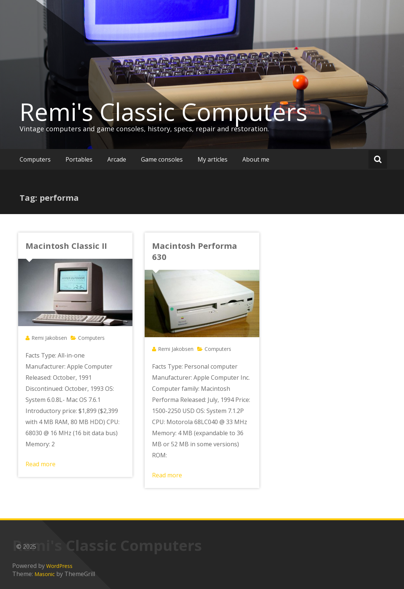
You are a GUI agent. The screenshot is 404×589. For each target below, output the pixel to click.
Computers (35, 159)
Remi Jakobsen (49, 337)
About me (255, 159)
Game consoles (162, 159)
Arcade (116, 159)
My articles (213, 159)
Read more (40, 464)
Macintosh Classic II (66, 245)
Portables (78, 159)
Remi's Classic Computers (163, 111)
